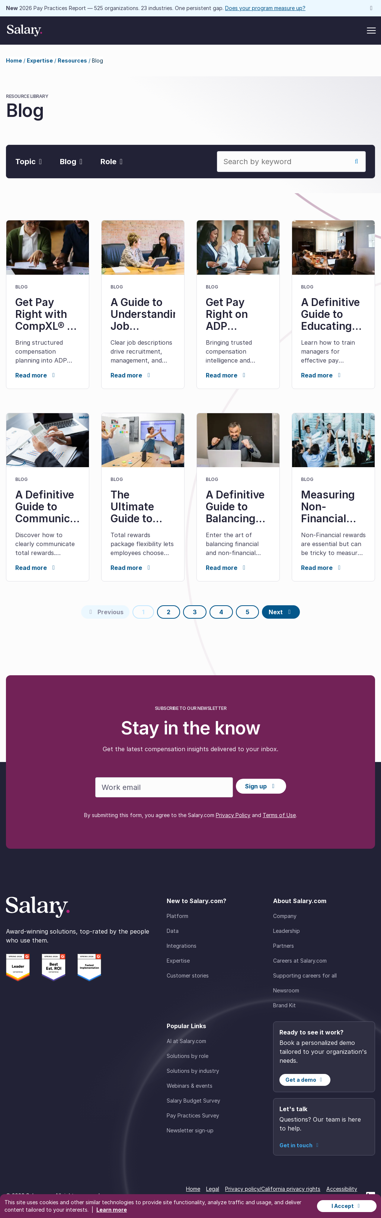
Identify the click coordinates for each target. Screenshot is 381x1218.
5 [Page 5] (247, 612)
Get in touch (300, 1145)
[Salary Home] (24, 30)
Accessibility (341, 1189)
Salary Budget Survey (193, 1100)
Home (14, 60)
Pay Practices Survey (193, 1115)
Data (173, 931)
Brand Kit (284, 1005)
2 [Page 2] (168, 612)
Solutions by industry (193, 1071)
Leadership (286, 931)
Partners (283, 946)
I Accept (347, 1206)
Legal (212, 1189)
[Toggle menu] (371, 30)
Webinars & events (189, 1086)
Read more (36, 375)
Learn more (111, 1209)
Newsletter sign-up (190, 1130)
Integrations (181, 946)
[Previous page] (105, 612)
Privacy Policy (233, 815)
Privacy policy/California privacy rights (272, 1189)
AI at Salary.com (186, 1041)
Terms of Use (279, 815)
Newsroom (286, 990)
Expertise (40, 60)
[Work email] (164, 787)
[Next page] (281, 612)
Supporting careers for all (305, 975)
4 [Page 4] (221, 612)
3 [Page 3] (195, 612)
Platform (177, 916)
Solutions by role (187, 1056)
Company (285, 916)
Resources (72, 60)
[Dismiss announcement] (371, 8)
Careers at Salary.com (300, 960)
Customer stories (188, 975)
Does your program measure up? (265, 8)
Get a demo (304, 1080)
